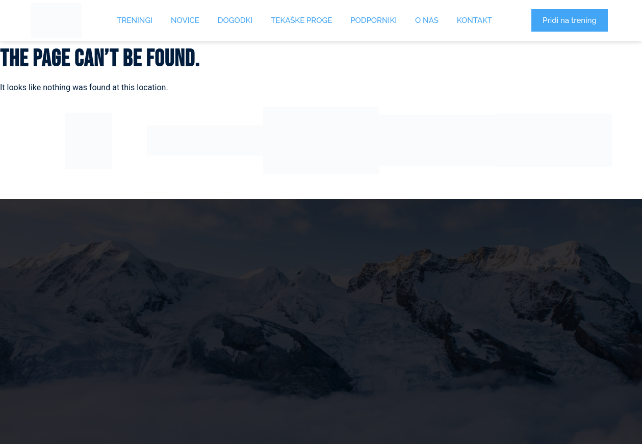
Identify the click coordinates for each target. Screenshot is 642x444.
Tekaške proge (301, 20)
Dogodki (235, 20)
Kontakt (474, 20)
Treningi (134, 20)
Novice (185, 20)
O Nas (427, 20)
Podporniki (373, 20)
